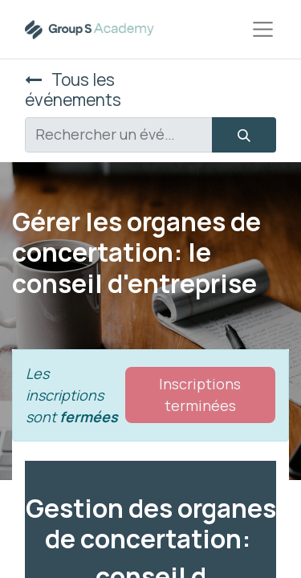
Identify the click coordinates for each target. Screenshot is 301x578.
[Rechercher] (244, 135)
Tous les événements (73, 89)
